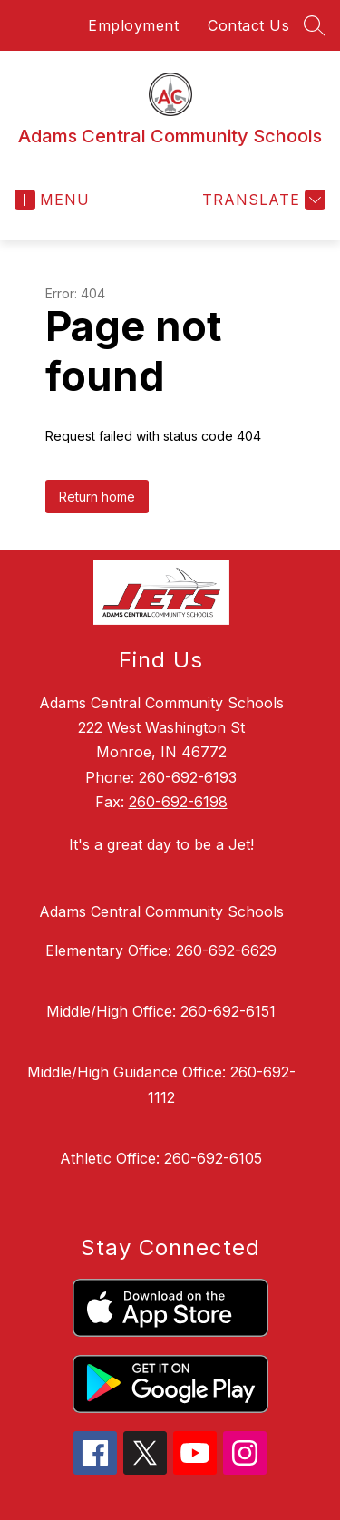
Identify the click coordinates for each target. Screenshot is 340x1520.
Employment (133, 25)
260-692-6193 (188, 777)
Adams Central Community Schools (161, 911)
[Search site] (314, 25)
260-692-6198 (178, 802)
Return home (97, 496)
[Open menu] (52, 200)
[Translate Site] (261, 200)
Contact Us (248, 25)
